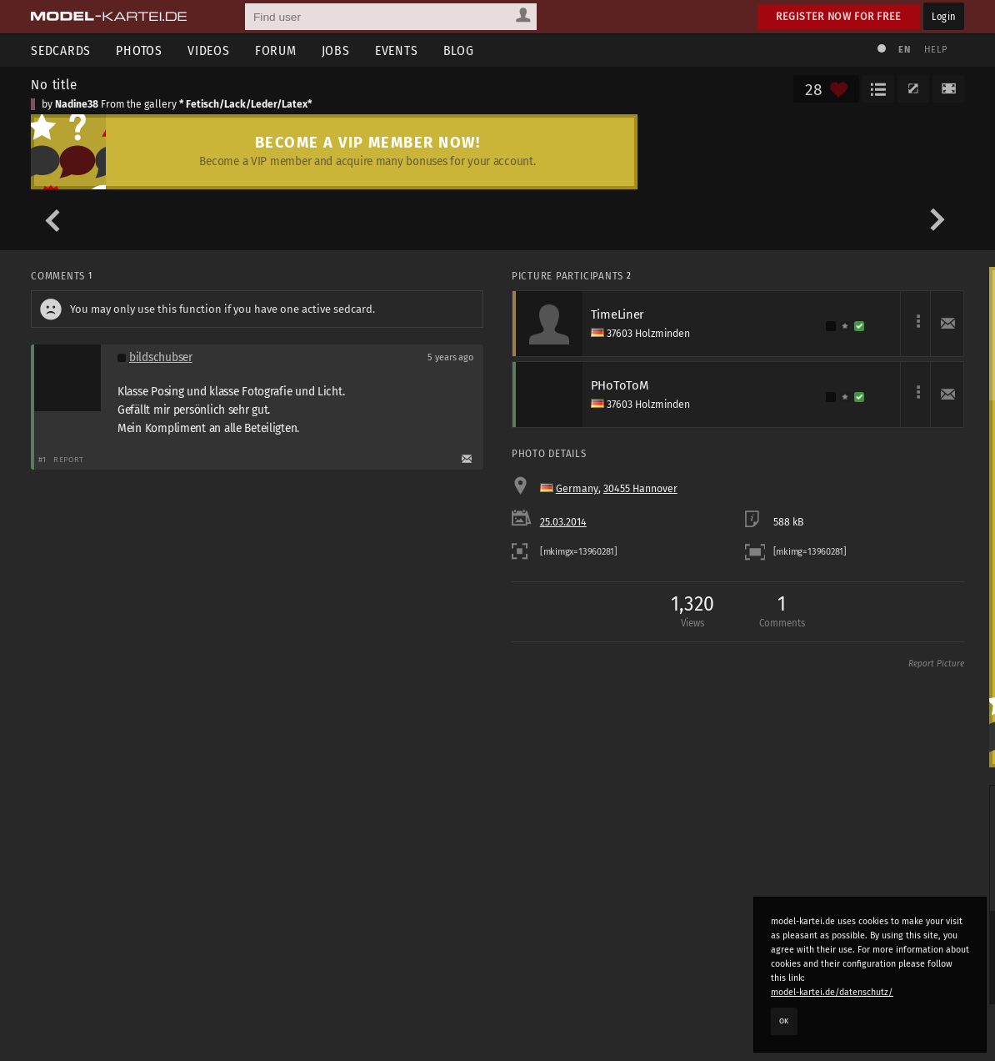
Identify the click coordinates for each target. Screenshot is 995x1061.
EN (904, 49)
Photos (139, 50)
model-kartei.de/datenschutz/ (832, 992)
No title (54, 84)
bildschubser (160, 357)
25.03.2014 (563, 522)
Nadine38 (76, 104)
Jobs (336, 50)
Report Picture (936, 664)
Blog (458, 50)
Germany (577, 489)
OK (784, 1021)
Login (944, 16)
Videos (209, 50)
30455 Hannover (640, 489)
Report (68, 459)
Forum (276, 50)
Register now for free (839, 16)
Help (936, 49)
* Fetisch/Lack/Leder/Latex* (245, 104)
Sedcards (61, 50)
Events (396, 50)
